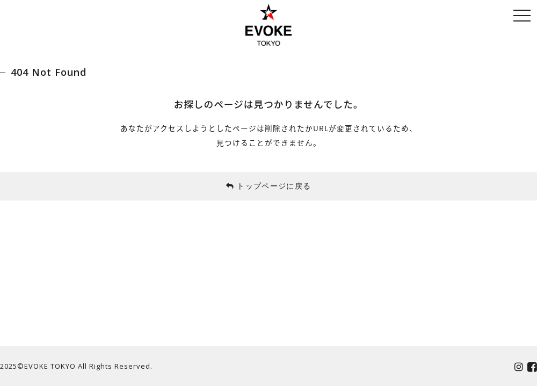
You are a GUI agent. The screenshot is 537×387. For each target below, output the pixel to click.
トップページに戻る (268, 186)
